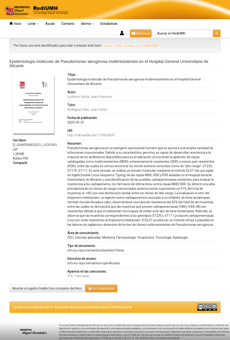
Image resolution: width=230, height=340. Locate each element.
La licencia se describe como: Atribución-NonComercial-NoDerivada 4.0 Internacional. (73, 307)
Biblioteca (141, 33)
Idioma (87, 23)
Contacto (67, 23)
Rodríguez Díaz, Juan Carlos (87, 109)
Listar (33, 23)
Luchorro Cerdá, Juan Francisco (89, 96)
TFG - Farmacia (78, 276)
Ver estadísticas (101, 288)
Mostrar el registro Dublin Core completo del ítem (47, 288)
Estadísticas (108, 23)
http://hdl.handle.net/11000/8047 (91, 135)
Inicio (15, 23)
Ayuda (50, 23)
